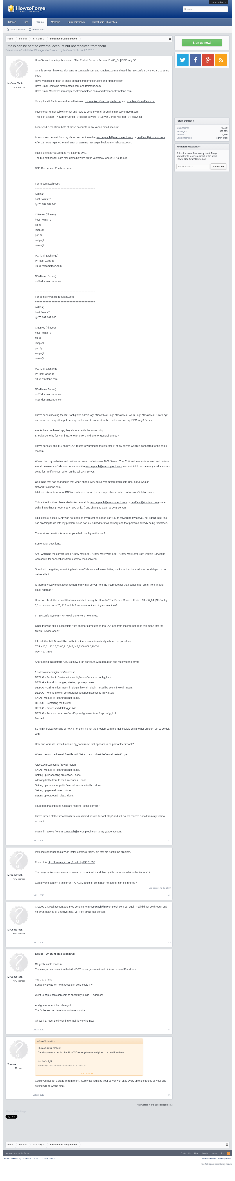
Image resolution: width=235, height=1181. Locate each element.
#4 (169, 1030)
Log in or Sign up (218, 2)
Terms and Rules (208, 1158)
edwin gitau (221, 138)
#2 (169, 895)
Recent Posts (39, 29)
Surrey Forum (225, 1164)
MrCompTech (71, 50)
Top (222, 1153)
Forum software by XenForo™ (30, 1158)
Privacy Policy (224, 1158)
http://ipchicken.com (56, 995)
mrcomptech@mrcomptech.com (79, 91)
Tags (26, 22)
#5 (169, 1095)
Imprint (205, 1153)
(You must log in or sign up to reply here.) (154, 1105)
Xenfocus (25, 1153)
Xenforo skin (11, 1153)
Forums (40, 22)
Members (55, 22)
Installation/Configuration (36, 50)
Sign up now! (202, 42)
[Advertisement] (201, 196)
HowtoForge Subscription (104, 22)
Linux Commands (76, 22)
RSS (228, 1153)
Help (196, 1153)
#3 (169, 942)
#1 (169, 840)
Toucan (12, 1064)
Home (214, 1153)
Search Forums (17, 29)
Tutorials (12, 22)
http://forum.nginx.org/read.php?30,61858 (71, 862)
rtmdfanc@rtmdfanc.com (117, 91)
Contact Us (185, 1153)
